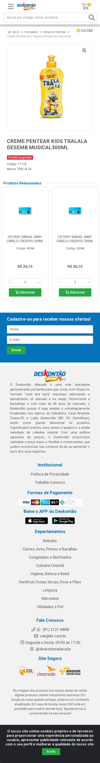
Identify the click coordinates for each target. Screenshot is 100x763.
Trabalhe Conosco (50, 482)
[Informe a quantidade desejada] (25, 282)
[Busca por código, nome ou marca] (45, 17)
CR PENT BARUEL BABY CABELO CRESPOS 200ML (25, 239)
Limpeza (50, 590)
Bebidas (50, 541)
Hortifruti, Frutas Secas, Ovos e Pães (50, 582)
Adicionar (25, 292)
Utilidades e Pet (50, 607)
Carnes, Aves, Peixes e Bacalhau (50, 549)
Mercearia (50, 598)
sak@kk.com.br (50, 636)
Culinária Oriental (50, 565)
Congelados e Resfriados (50, 557)
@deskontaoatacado (50, 649)
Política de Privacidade (50, 474)
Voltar (84, 31)
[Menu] (11, 6)
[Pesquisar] (91, 17)
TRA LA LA (24, 169)
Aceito (51, 751)
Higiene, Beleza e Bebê (50, 574)
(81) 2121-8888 (50, 629)
